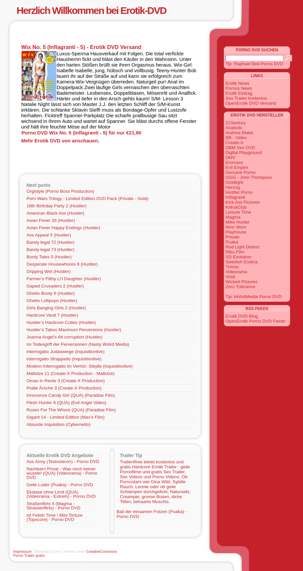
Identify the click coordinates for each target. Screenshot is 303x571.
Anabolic (234, 127)
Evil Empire (237, 167)
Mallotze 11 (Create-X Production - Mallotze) (70, 373)
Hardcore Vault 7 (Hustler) (52, 315)
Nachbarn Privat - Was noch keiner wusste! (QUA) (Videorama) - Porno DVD (61, 473)
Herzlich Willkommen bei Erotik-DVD (91, 10)
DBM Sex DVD (240, 147)
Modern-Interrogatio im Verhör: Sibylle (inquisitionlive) (79, 366)
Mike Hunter (238, 222)
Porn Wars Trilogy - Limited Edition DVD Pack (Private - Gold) (87, 198)
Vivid (230, 276)
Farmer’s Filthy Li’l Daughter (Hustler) (63, 278)
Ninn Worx (236, 227)
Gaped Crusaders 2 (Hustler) (55, 286)
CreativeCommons (101, 551)
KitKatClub (236, 207)
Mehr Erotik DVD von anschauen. (60, 140)
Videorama (236, 271)
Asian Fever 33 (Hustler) (50, 220)
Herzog (233, 187)
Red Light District (243, 246)
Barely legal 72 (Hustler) (50, 242)
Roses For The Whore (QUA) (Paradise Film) (71, 409)
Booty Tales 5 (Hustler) (49, 256)
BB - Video (236, 137)
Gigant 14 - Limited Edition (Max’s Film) (65, 417)
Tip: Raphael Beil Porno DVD (254, 63)
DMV (230, 157)
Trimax (232, 266)
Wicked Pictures (242, 281)
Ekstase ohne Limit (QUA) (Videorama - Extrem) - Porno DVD (61, 494)
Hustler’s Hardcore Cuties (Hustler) (61, 322)
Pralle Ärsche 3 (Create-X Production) (64, 388)
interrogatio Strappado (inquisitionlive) (64, 358)
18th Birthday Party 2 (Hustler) (56, 205)
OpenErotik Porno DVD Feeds (255, 321)
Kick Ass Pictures (243, 202)
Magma (233, 217)
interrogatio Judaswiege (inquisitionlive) (65, 351)
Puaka (232, 241)
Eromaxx (234, 162)
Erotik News (237, 83)
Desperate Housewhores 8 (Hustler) (62, 264)
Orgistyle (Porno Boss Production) (60, 191)
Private (232, 236)
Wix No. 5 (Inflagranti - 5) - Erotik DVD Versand (81, 47)
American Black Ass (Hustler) (55, 213)
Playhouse (236, 232)
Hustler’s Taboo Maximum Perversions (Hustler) (73, 329)
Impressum (22, 551)
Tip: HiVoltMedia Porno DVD (254, 296)
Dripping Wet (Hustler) (48, 271)
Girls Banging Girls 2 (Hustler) (56, 307)
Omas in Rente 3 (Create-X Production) (65, 380)
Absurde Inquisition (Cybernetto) (58, 424)
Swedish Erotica (242, 261)
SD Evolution (238, 256)
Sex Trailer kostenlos (246, 98)
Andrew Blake (239, 132)
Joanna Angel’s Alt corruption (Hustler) (64, 337)
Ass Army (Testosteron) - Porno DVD (62, 461)
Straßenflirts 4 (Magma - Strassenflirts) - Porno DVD (53, 505)
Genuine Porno (241, 172)
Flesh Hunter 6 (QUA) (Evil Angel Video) (66, 402)
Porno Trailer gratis (29, 555)
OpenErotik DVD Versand (251, 103)
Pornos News (239, 88)
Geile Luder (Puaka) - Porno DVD (59, 484)
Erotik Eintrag (239, 93)
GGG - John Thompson (249, 177)
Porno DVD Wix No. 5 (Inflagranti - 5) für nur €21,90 (81, 132)
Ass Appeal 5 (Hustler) (48, 235)
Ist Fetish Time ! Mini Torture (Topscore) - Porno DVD (54, 517)
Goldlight (234, 182)
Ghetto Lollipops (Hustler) (51, 300)
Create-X (234, 142)
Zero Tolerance (240, 286)
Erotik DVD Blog (242, 316)
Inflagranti (235, 197)
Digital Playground (244, 152)
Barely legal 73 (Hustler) (50, 249)
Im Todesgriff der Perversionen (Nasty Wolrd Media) (77, 344)
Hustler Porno (239, 192)
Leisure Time (238, 212)
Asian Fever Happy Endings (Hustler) (63, 227)
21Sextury (236, 122)
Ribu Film (235, 251)
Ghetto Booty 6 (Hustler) (50, 293)
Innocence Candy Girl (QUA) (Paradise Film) (70, 395)
